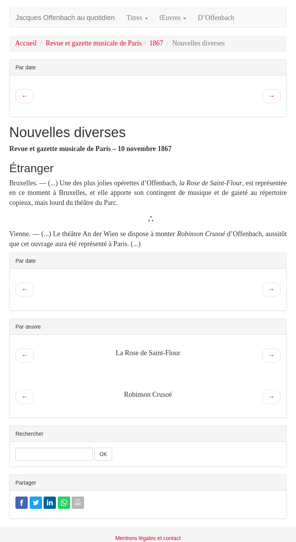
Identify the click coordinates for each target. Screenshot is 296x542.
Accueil (26, 43)
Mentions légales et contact (148, 538)
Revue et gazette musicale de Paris (93, 43)
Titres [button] (137, 18)
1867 (156, 43)
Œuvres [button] (173, 18)
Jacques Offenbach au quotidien (65, 18)
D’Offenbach (216, 18)
